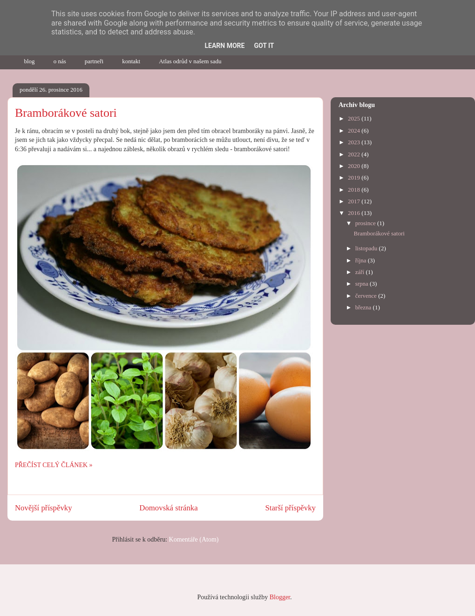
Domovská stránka (168, 507)
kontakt (131, 61)
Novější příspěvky (43, 507)
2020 (354, 165)
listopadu (367, 248)
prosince (366, 223)
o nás (60, 61)
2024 (354, 130)
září (360, 271)
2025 (354, 118)
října (361, 260)
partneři (94, 61)
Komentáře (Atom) (194, 539)
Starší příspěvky (290, 507)
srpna (362, 283)
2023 (354, 142)
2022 (354, 154)
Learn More (224, 45)
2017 (354, 201)
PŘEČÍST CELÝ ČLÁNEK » (54, 465)
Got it (264, 45)
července (366, 295)
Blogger (280, 597)
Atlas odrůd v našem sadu (190, 61)
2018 (354, 189)
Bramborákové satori (66, 113)
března (364, 307)
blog (29, 61)
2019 (354, 177)
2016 (354, 212)
